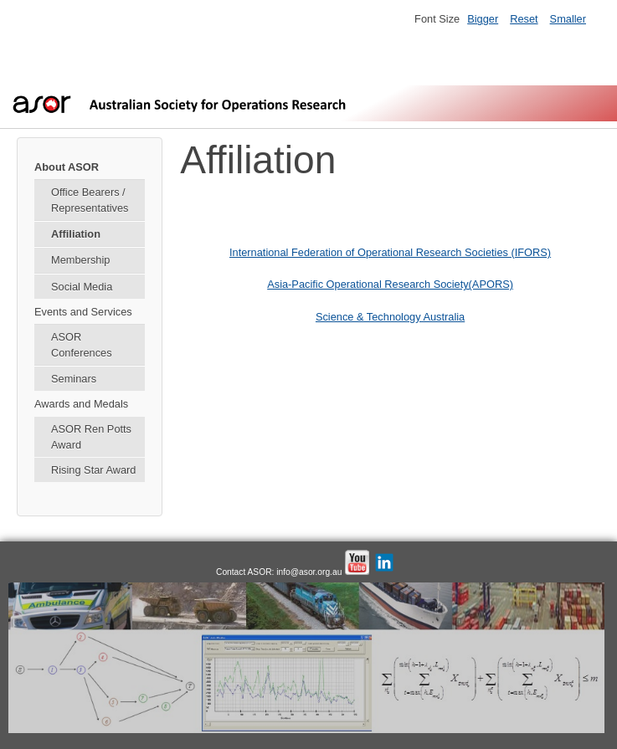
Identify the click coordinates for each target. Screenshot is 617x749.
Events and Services (83, 311)
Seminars (73, 378)
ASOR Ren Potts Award (91, 437)
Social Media (81, 286)
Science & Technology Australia (390, 316)
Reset (523, 19)
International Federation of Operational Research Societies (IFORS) (390, 252)
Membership (80, 260)
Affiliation (75, 234)
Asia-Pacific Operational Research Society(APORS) (390, 284)
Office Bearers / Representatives (89, 200)
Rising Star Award (93, 470)
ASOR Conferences (81, 345)
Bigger (482, 19)
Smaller (568, 19)
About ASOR (66, 167)
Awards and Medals (81, 404)
